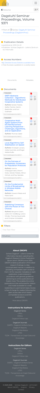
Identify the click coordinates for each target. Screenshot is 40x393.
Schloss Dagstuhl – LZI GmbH (26, 385)
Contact (21, 390)
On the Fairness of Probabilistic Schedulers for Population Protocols (15, 163)
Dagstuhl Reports (20, 328)
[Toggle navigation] (36, 3)
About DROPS (13, 387)
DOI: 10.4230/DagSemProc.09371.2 (12, 136)
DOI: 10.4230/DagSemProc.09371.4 (12, 178)
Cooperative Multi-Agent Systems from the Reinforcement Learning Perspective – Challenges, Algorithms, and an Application (15, 126)
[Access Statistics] (35, 96)
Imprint (24, 387)
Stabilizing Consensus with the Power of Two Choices (14, 207)
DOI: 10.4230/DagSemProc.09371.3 (12, 155)
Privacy (32, 387)
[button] (36, 9)
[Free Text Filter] (20, 230)
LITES (20, 333)
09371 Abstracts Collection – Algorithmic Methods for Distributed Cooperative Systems (15, 99)
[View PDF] (31, 93)
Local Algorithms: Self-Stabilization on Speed (14, 144)
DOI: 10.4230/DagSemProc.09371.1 (12, 114)
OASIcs (20, 316)
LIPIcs (20, 313)
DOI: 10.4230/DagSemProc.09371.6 (12, 221)
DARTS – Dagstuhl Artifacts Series (20, 325)
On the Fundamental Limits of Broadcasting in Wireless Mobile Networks (14, 187)
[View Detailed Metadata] (31, 96)
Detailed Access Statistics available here (19, 63)
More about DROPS (20, 300)
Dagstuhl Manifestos (20, 330)
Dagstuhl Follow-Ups (20, 319)
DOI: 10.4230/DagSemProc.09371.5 (12, 198)
